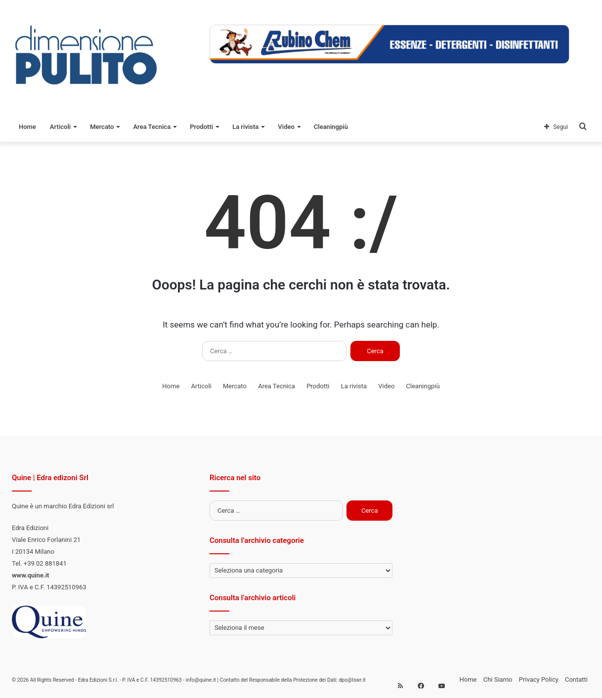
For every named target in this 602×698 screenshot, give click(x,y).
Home (27, 126)
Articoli (60, 126)
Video (286, 126)
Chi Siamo (498, 679)
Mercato (102, 126)
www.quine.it (30, 575)
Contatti (576, 679)
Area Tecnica (152, 126)
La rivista (245, 126)
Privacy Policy (539, 679)
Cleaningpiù (331, 126)
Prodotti (201, 126)
